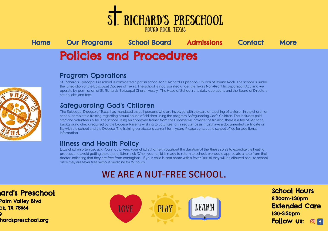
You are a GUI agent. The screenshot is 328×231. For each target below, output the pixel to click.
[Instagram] (313, 221)
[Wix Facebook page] (320, 221)
